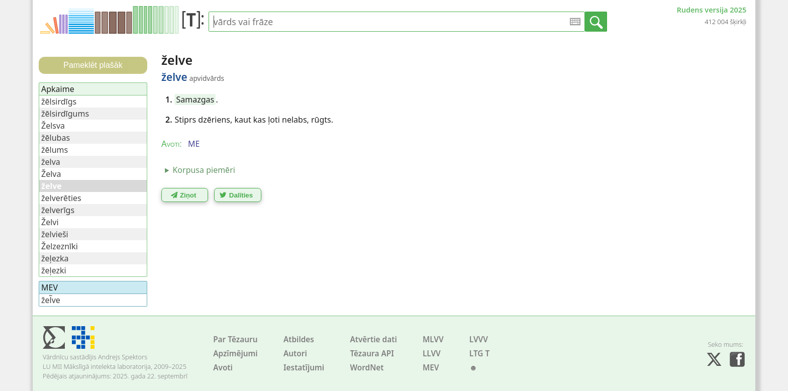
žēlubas (55, 137)
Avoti (223, 367)
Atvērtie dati (373, 339)
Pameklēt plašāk (92, 65)
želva (50, 161)
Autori (295, 353)
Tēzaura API (372, 353)
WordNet (366, 367)
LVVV (478, 339)
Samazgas (195, 99)
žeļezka (55, 258)
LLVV (432, 353)
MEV (431, 367)
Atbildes (298, 339)
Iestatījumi (303, 367)
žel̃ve (50, 300)
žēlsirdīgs (58, 101)
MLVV (433, 339)
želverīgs (57, 210)
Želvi (50, 222)
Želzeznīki (59, 246)
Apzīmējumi (235, 353)
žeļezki (53, 270)
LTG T (479, 353)
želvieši (54, 234)
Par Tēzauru (235, 339)
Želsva (53, 125)
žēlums (54, 149)
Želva (51, 173)
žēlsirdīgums (65, 113)
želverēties (61, 198)
